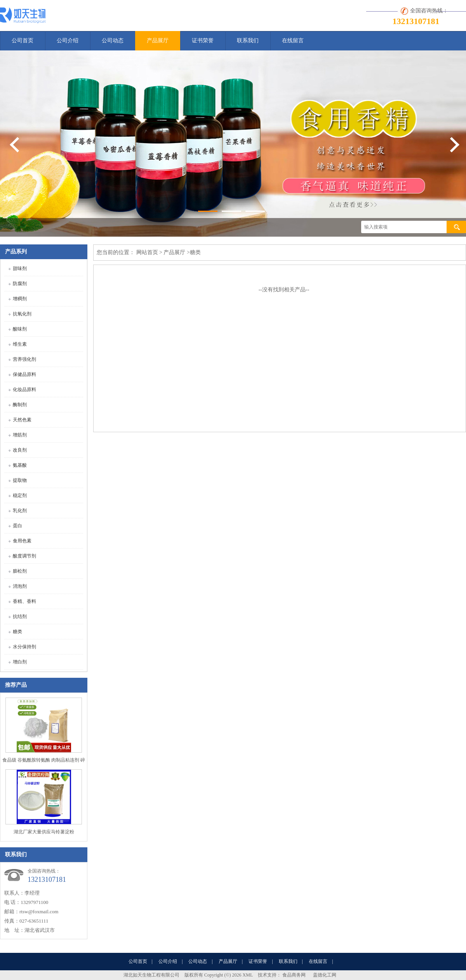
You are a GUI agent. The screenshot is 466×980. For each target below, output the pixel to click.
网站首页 (147, 252)
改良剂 (20, 450)
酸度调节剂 (24, 556)
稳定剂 (20, 495)
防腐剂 (20, 283)
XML (248, 975)
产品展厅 (158, 40)
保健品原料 (24, 374)
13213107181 (416, 21)
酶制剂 (20, 404)
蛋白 (17, 525)
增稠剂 (20, 298)
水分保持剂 (24, 646)
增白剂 (20, 662)
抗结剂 (20, 616)
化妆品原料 (24, 389)
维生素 (20, 344)
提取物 (20, 480)
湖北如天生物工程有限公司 (151, 975)
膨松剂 (20, 571)
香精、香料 (24, 601)
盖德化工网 (324, 975)
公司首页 (22, 40)
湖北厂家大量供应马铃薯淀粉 (44, 832)
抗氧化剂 (22, 314)
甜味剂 (20, 268)
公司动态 (112, 40)
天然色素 (22, 419)
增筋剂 (20, 435)
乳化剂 (20, 510)
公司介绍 (67, 40)
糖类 (17, 631)
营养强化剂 (24, 359)
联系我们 (248, 40)
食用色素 (22, 541)
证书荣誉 (203, 40)
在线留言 (293, 40)
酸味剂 (20, 329)
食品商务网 (294, 975)
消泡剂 (20, 586)
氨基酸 (20, 465)
